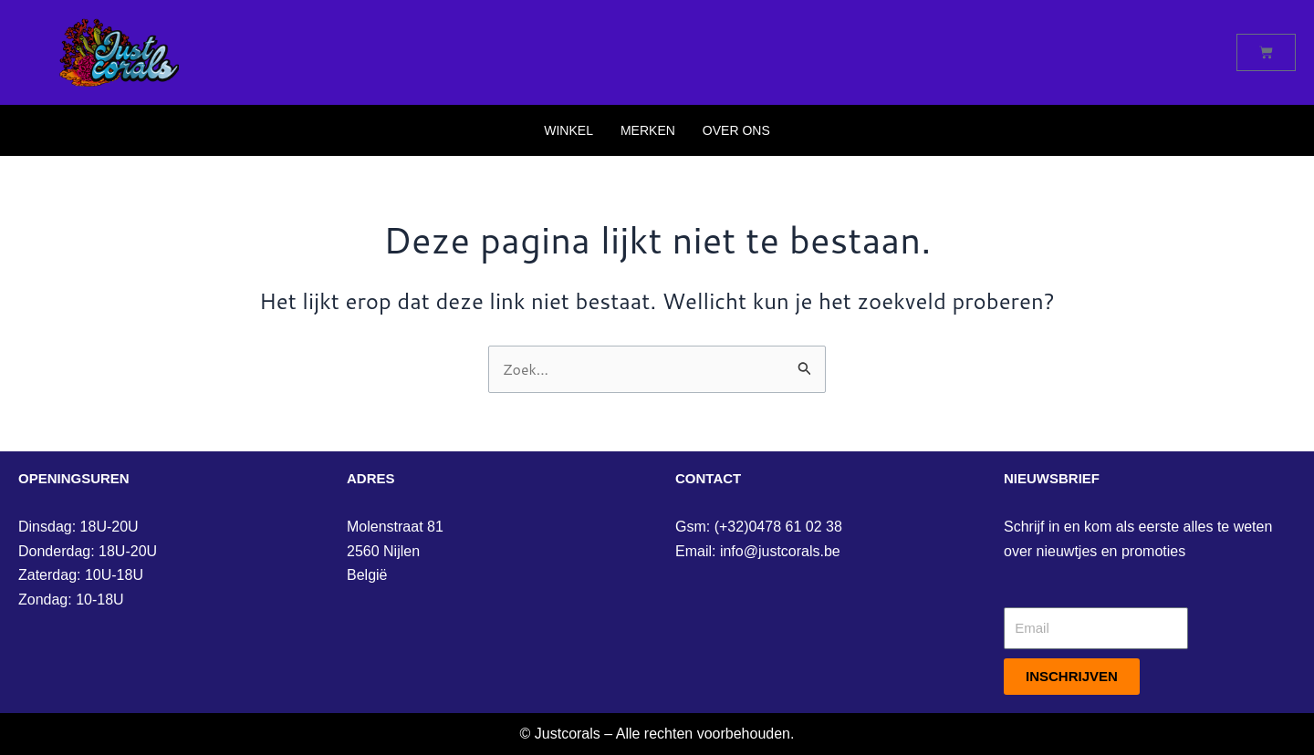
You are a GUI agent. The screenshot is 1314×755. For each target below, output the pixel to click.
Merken (647, 130)
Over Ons (736, 130)
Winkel (568, 130)
